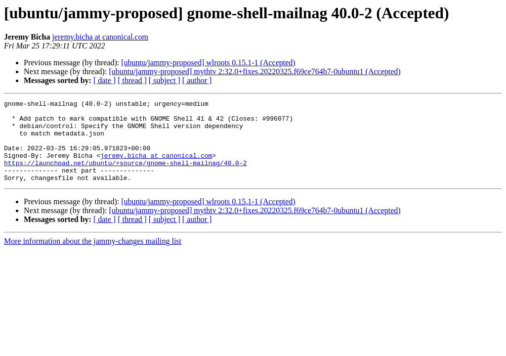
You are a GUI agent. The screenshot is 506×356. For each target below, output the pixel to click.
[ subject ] (164, 80)
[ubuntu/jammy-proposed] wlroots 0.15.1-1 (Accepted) (208, 62)
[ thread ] (132, 80)
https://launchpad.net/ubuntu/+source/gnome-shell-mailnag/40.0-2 (125, 176)
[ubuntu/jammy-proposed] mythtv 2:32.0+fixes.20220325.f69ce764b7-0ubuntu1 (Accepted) (254, 71)
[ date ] (104, 80)
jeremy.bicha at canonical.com (100, 37)
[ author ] (197, 80)
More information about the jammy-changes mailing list (92, 257)
